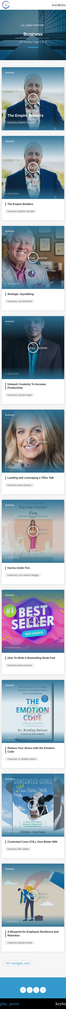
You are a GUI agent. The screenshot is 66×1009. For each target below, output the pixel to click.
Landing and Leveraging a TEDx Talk (30, 477)
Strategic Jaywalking (20, 294)
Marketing (14, 647)
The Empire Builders (25, 115)
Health (11, 737)
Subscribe (32, 25)
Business (9, 72)
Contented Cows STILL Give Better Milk (32, 841)
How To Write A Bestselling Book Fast (31, 658)
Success (12, 374)
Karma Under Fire (18, 568)
